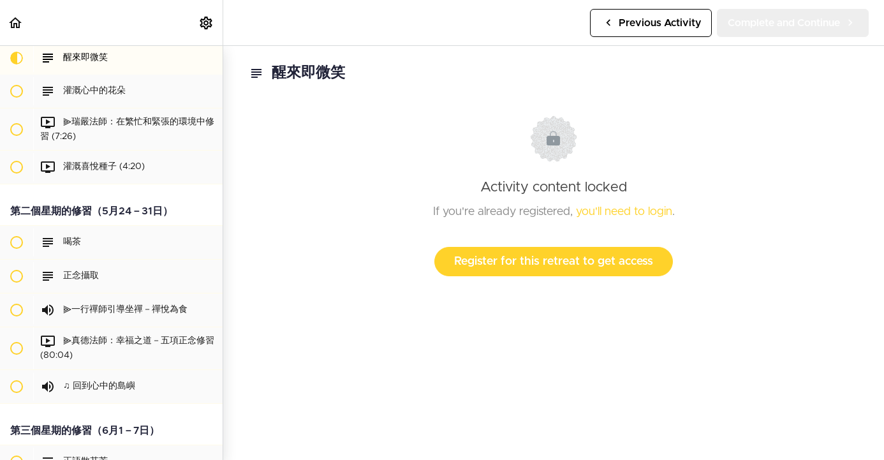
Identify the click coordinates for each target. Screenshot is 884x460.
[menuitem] (207, 22)
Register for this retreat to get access (553, 261)
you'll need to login (624, 212)
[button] (16, 22)
